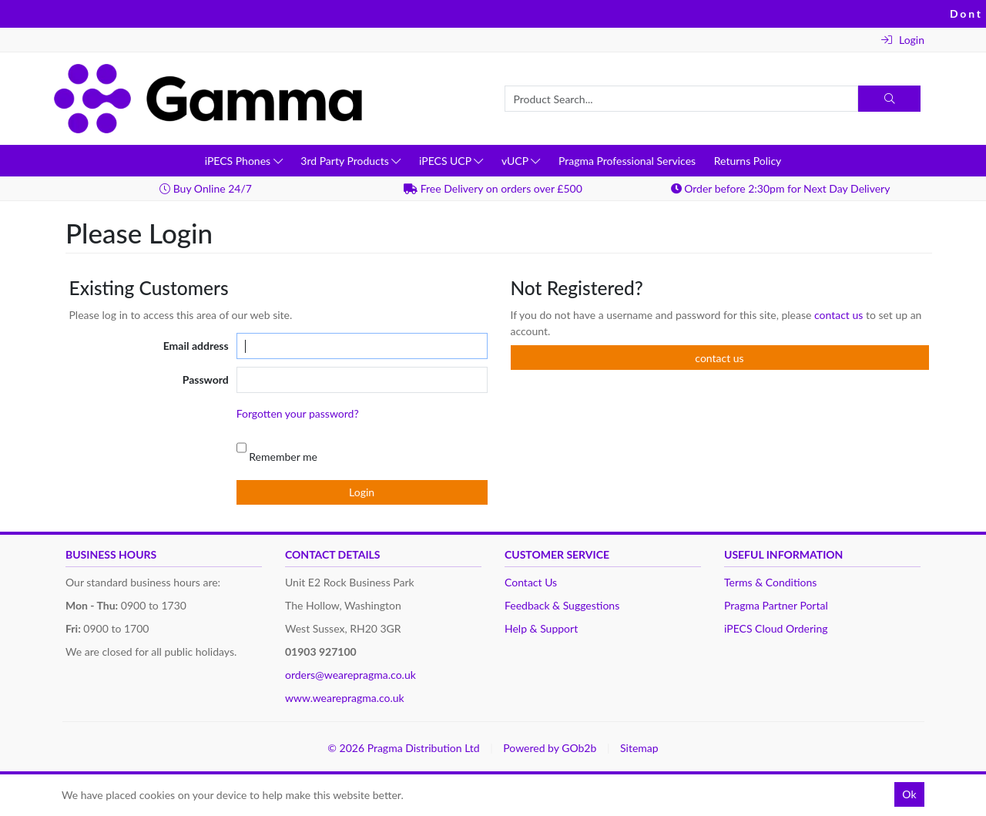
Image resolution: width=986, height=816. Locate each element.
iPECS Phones (244, 160)
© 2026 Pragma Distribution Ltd (403, 747)
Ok (909, 794)
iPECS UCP (451, 160)
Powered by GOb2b (549, 747)
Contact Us (531, 582)
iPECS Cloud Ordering (776, 628)
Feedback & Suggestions (562, 605)
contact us (840, 314)
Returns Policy (748, 160)
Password (206, 379)
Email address (196, 345)
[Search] (889, 99)
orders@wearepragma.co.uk (350, 674)
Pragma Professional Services (627, 160)
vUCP (520, 160)
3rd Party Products (350, 160)
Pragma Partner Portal (776, 605)
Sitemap (639, 747)
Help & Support (541, 628)
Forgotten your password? (297, 413)
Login (902, 39)
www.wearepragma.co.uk (344, 697)
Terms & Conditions (770, 582)
